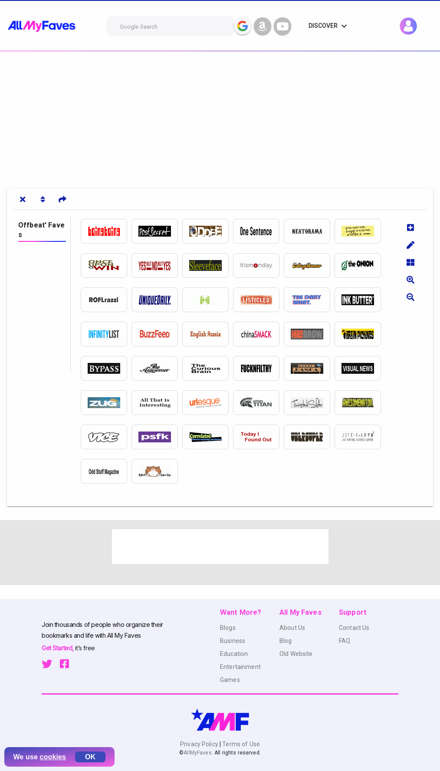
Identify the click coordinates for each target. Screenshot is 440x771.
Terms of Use (240, 744)
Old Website (296, 653)
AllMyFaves (197, 753)
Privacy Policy (200, 744)
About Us (292, 627)
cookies (53, 757)
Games (230, 679)
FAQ (344, 640)
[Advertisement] (220, 116)
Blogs (228, 627)
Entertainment (240, 666)
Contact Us (354, 627)
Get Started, (58, 648)
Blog (285, 640)
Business (232, 640)
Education (234, 653)
